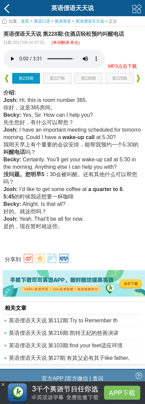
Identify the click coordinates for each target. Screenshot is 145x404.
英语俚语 (63, 21)
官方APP (52, 378)
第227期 (57, 78)
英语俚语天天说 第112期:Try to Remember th (63, 320)
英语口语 (42, 21)
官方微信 (77, 378)
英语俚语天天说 (90, 21)
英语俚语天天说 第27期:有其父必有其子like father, (69, 358)
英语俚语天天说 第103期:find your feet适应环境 (66, 345)
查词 (97, 378)
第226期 (88, 78)
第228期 (26, 78)
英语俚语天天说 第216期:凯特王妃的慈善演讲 (64, 333)
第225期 (119, 78)
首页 (25, 21)
